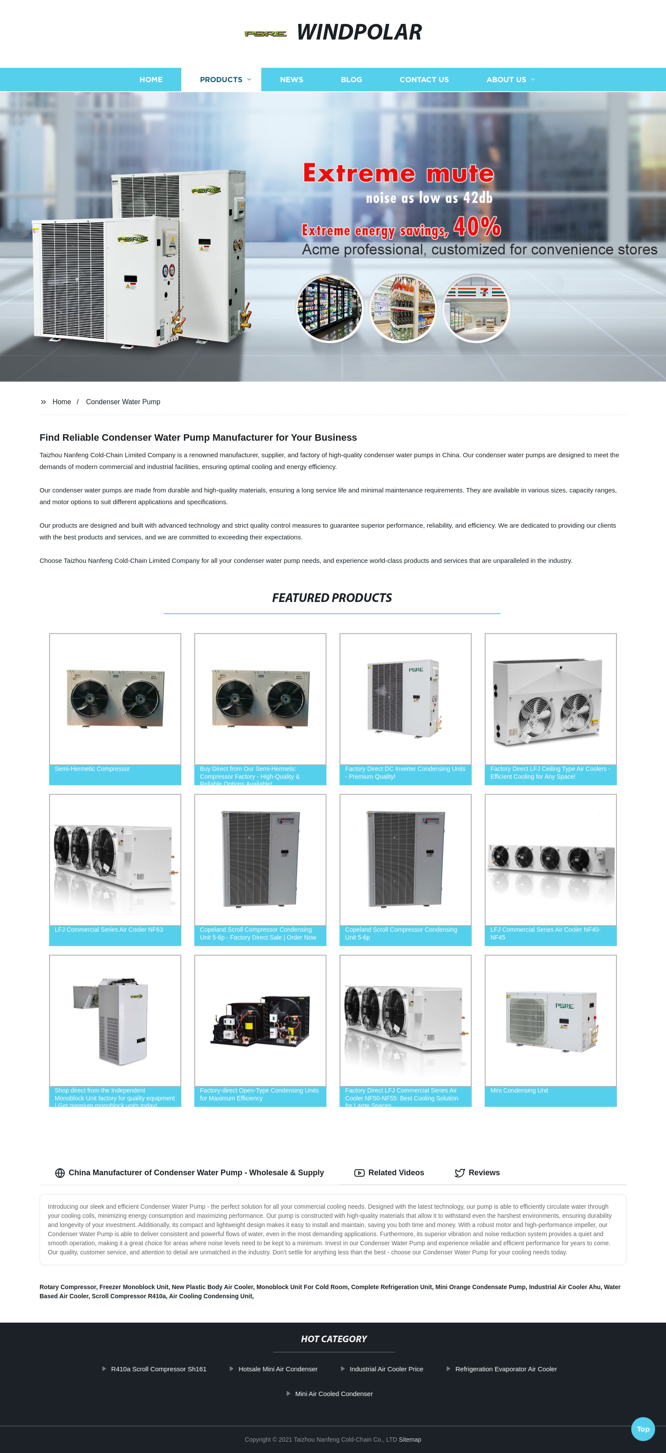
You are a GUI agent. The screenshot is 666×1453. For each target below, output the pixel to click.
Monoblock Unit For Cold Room (302, 1286)
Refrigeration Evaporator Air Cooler (536, 1369)
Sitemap (410, 1439)
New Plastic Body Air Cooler (212, 1286)
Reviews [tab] (477, 1173)
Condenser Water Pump (123, 402)
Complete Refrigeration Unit (391, 1286)
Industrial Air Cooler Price (416, 1369)
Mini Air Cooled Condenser (364, 1393)
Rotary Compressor (68, 1286)
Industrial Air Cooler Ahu (565, 1286)
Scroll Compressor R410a (129, 1296)
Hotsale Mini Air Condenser (308, 1369)
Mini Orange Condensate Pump (480, 1286)
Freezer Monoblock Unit (134, 1286)
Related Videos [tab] (389, 1173)
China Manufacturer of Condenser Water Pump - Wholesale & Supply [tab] (189, 1173)
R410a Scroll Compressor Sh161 (188, 1369)
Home (62, 402)
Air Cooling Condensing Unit (210, 1296)
